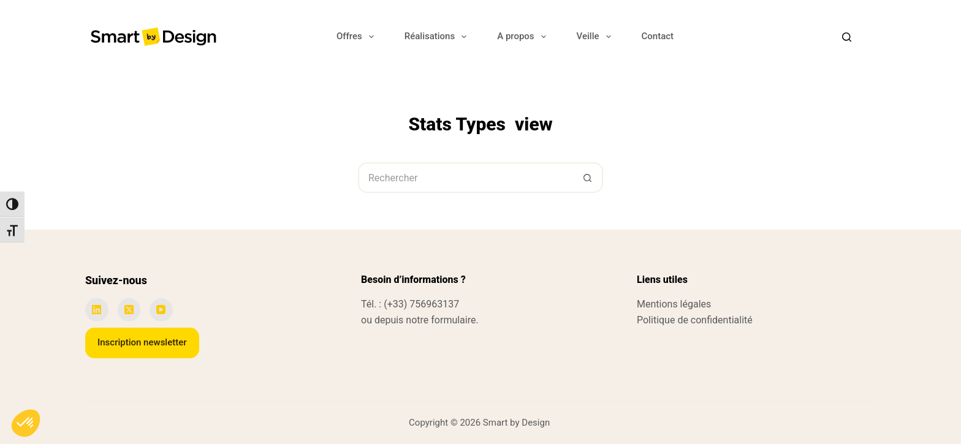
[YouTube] (161, 310)
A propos (523, 36)
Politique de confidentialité (695, 320)
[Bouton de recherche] (587, 177)
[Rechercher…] (465, 177)
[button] (25, 423)
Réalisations (438, 36)
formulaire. (454, 320)
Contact (658, 36)
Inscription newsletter (142, 342)
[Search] (846, 37)
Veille (596, 36)
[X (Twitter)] (129, 310)
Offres (357, 36)
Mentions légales (674, 304)
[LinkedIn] (96, 310)
